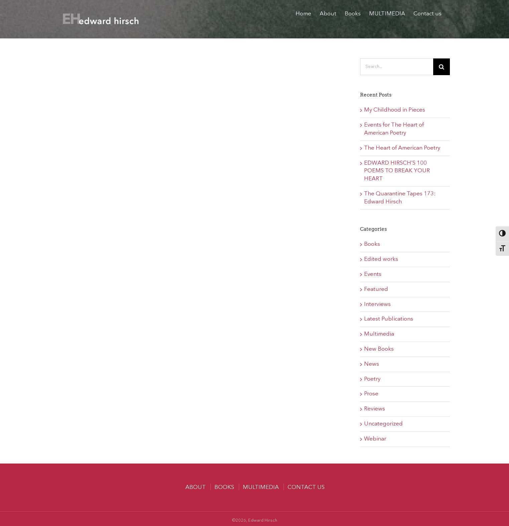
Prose (371, 394)
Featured (376, 289)
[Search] (441, 66)
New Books (379, 349)
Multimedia (379, 334)
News (371, 364)
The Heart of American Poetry (402, 148)
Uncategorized (383, 424)
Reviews (374, 409)
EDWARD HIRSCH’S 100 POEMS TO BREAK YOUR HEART (397, 171)
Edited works (381, 259)
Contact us (306, 487)
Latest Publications (388, 319)
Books (372, 244)
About (195, 487)
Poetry (372, 379)
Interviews (377, 304)
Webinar (375, 439)
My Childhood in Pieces (394, 110)
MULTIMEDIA (261, 487)
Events (372, 274)
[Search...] (396, 66)
